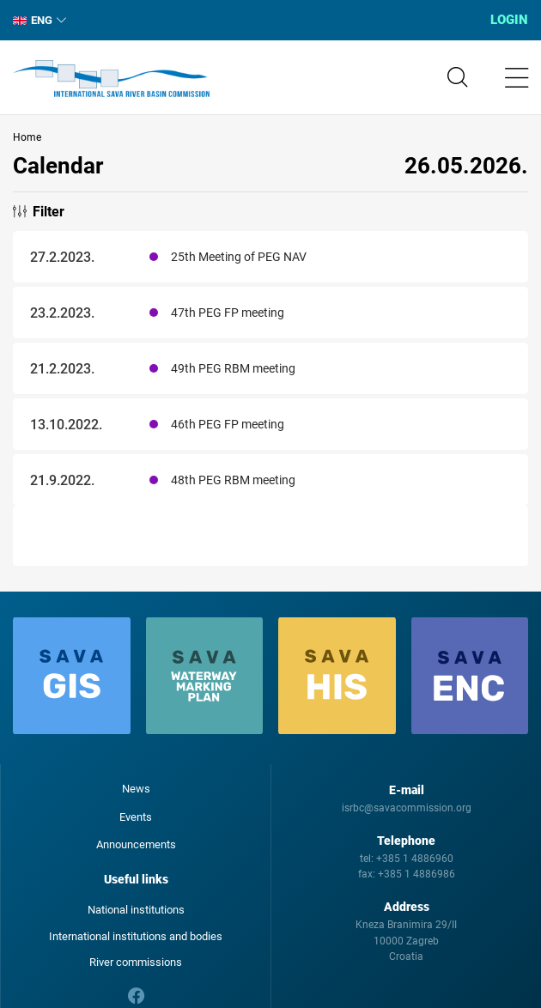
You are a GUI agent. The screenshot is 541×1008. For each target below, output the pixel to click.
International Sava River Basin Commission (111, 79)
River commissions (135, 962)
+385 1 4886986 (416, 874)
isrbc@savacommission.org (406, 808)
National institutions (136, 909)
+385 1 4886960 (414, 859)
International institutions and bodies (135, 936)
